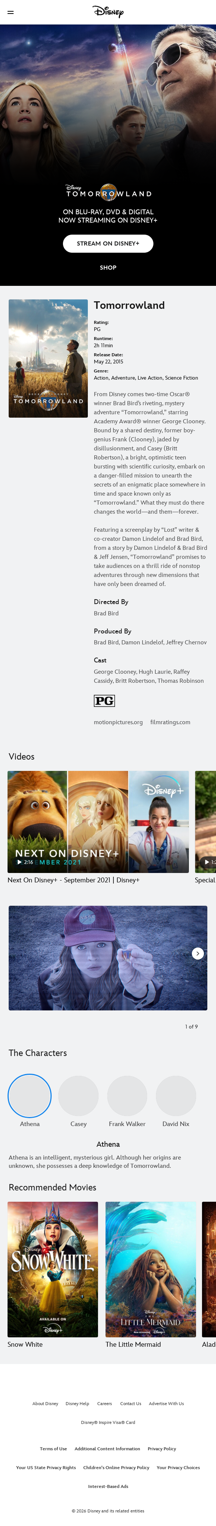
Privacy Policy (162, 1449)
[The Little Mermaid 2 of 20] (151, 1269)
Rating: (101, 322)
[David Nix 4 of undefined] (176, 1096)
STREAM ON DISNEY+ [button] (108, 243)
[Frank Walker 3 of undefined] (127, 1096)
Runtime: (103, 339)
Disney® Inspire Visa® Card (108, 1422)
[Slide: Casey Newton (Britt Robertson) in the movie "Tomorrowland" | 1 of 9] (108, 958)
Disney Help (77, 1404)
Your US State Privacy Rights (46, 1468)
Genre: (101, 371)
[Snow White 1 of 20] (53, 1269)
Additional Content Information (107, 1449)
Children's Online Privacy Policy (116, 1468)
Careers (104, 1404)
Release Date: (108, 355)
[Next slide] (197, 958)
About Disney (45, 1404)
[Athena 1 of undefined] (30, 1096)
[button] (10, 12)
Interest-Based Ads (108, 1486)
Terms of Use (53, 1449)
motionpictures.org (118, 722)
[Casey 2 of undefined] (78, 1096)
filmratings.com (170, 722)
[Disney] (108, 12)
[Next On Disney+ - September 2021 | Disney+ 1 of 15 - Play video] (98, 822)
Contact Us (130, 1404)
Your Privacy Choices (178, 1468)
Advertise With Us (166, 1404)
